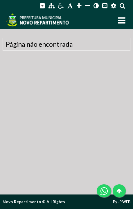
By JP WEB (121, 202)
